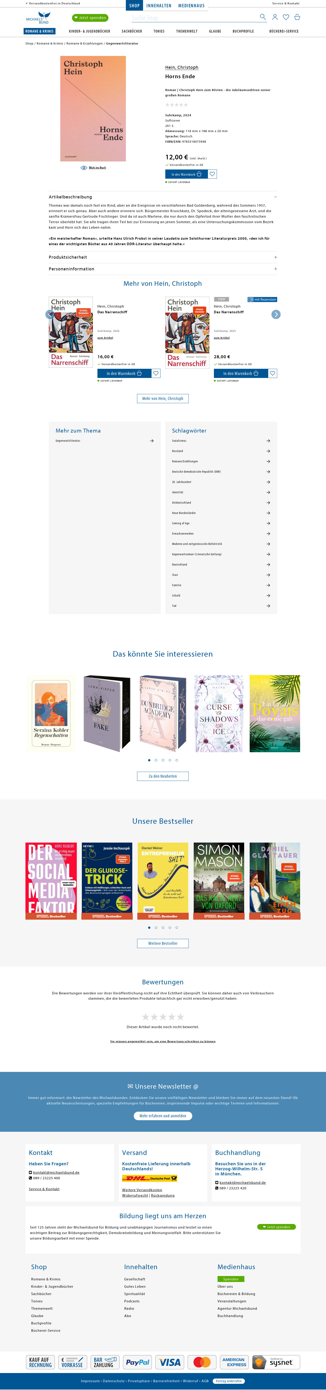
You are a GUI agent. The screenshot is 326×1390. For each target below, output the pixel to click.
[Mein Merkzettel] (286, 17)
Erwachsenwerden (183, 533)
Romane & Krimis (39, 31)
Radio (129, 1309)
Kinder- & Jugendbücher (89, 31)
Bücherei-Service (284, 31)
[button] (149, 760)
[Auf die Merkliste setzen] (212, 174)
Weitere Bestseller (163, 943)
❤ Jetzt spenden (90, 18)
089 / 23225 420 (233, 1188)
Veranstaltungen (232, 1301)
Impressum (90, 1381)
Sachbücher (132, 31)
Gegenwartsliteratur (68, 441)
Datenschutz (114, 1381)
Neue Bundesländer (184, 513)
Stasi (175, 575)
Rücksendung (163, 1195)
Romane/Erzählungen (185, 461)
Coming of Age (181, 523)
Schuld (176, 595)
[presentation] (50, 314)
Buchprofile (243, 31)
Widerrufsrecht (135, 1195)
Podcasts (132, 1301)
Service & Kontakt (286, 3)
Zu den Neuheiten (163, 776)
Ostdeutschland (181, 503)
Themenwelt (187, 31)
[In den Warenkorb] (186, 174)
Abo (127, 1316)
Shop (134, 6)
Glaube (215, 31)
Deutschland (179, 564)
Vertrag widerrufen (229, 1381)
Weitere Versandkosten (142, 1190)
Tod (174, 606)
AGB (205, 1381)
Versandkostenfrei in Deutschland (54, 3)
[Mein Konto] (275, 17)
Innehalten (158, 6)
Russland (177, 451)
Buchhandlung (230, 1316)
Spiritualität (134, 1294)
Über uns (225, 1287)
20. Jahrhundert (181, 482)
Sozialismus (179, 441)
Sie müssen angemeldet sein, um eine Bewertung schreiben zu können (162, 1041)
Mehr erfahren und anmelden (163, 1115)
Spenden (231, 1279)
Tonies (159, 31)
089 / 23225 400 (46, 1178)
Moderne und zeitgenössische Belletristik (197, 544)
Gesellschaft (134, 1279)
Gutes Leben (135, 1287)
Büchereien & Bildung (236, 1294)
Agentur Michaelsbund (237, 1309)
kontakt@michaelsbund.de (56, 1173)
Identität (177, 492)
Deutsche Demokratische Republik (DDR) (196, 472)
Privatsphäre (139, 1381)
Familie (176, 585)
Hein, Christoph (182, 67)
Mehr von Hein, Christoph (162, 398)
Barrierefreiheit (166, 1381)
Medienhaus (191, 6)
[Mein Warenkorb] (297, 17)
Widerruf (190, 1381)
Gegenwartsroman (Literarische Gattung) (197, 554)
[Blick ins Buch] (93, 168)
